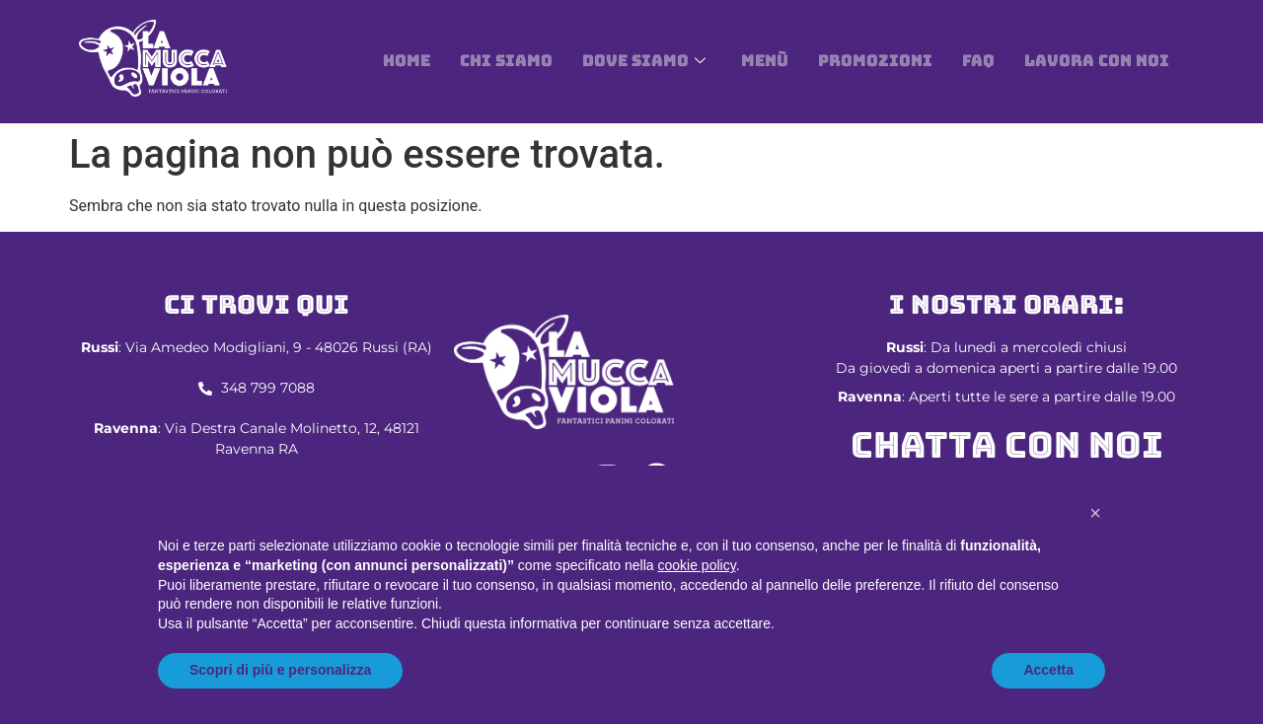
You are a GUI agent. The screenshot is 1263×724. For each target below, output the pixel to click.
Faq (978, 60)
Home (406, 60)
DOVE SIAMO (644, 60)
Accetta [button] (1048, 670)
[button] (1095, 513)
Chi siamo (506, 60)
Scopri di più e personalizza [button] (280, 670)
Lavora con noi (1096, 60)
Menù (764, 60)
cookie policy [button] (697, 565)
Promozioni (875, 60)
